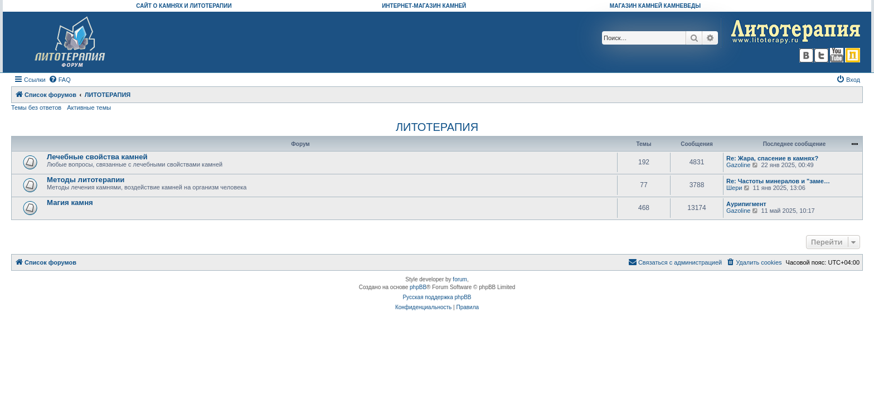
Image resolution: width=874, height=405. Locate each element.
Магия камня (70, 202)
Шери (734, 187)
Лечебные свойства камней (97, 157)
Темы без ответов (36, 107)
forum (460, 279)
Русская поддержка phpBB (436, 297)
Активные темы (89, 107)
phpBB (418, 287)
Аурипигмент (746, 204)
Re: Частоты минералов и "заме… (778, 181)
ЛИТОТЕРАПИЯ (437, 127)
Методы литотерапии (85, 179)
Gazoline (738, 165)
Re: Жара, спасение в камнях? (772, 158)
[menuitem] (59, 79)
